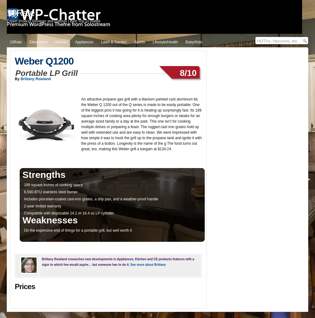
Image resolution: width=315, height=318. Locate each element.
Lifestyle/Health (165, 42)
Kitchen (61, 42)
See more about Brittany (148, 264)
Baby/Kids (193, 42)
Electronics (39, 42)
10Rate (16, 42)
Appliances (84, 42)
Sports (139, 42)
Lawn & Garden (113, 42)
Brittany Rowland (36, 79)
